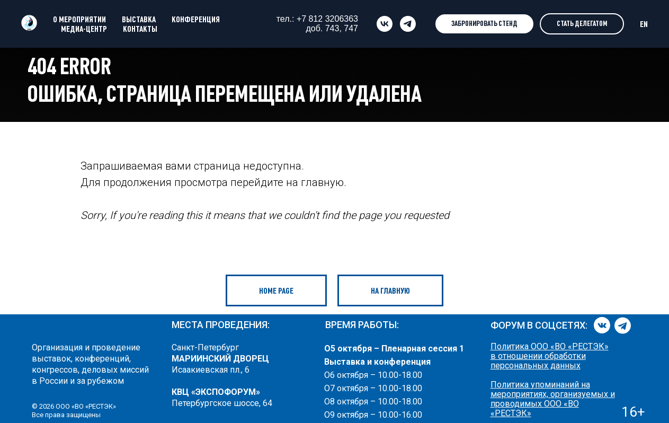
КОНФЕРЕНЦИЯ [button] (196, 19)
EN (644, 24)
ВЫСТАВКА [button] (139, 19)
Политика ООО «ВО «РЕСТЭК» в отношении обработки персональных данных (549, 356)
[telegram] (408, 24)
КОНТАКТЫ (140, 28)
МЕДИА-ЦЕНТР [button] (84, 28)
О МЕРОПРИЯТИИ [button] (79, 19)
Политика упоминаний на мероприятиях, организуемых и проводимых (552, 394)
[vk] (385, 24)
